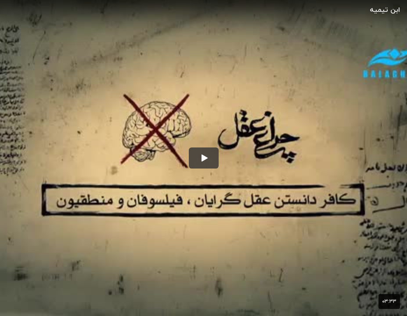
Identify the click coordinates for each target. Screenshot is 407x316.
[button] (204, 158)
